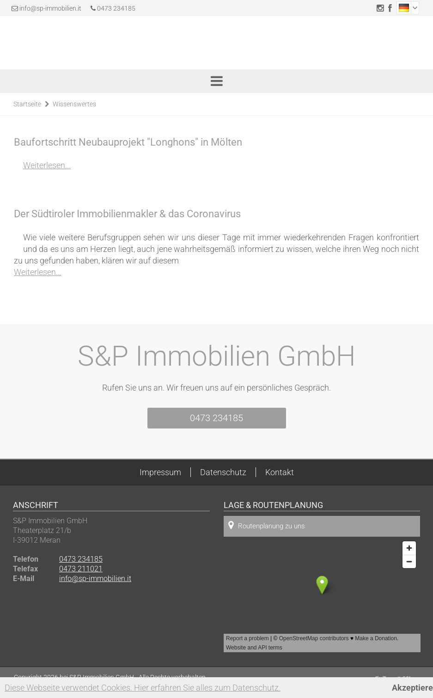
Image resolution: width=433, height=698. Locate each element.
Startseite (27, 104)
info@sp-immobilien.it (50, 8)
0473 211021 (81, 568)
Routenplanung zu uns (266, 525)
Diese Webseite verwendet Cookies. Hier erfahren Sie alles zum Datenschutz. (143, 687)
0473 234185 (113, 8)
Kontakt (279, 472)
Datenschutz (223, 472)
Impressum (160, 472)
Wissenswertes (74, 104)
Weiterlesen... (47, 165)
